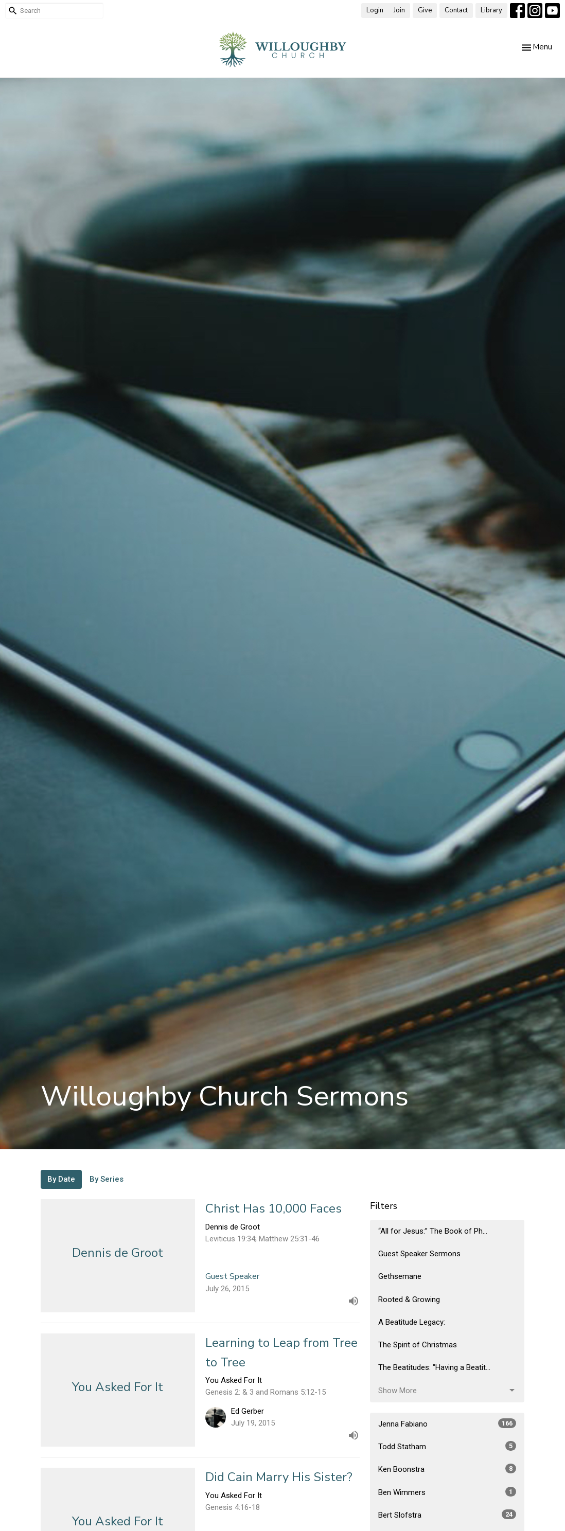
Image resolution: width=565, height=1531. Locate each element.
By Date (61, 1179)
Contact (456, 10)
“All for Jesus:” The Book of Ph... (432, 1231)
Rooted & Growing (409, 1299)
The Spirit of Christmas (417, 1344)
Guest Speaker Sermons (419, 1253)
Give (425, 10)
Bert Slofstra (447, 1514)
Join (399, 10)
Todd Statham (447, 1446)
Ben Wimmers (447, 1492)
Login (374, 10)
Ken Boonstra (447, 1469)
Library (491, 10)
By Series (106, 1179)
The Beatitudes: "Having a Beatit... (434, 1367)
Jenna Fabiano (447, 1423)
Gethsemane (399, 1276)
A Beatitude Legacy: (411, 1322)
